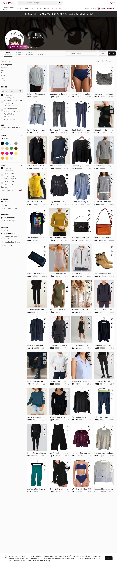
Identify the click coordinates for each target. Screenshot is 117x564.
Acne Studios (7, 114)
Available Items (8, 233)
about (103, 53)
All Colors (6, 138)
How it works (90, 8)
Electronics (5, 81)
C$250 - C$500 (8, 182)
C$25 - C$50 (7, 173)
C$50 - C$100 (8, 176)
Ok (109, 558)
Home (39, 8)
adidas (5, 117)
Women (19, 8)
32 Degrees (7, 103)
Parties (46, 8)
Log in (106, 3)
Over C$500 (7, 184)
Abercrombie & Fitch (10, 111)
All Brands (6, 95)
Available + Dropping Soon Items (10, 238)
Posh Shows (56, 8)
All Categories (6, 65)
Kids (32, 8)
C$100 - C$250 (8, 179)
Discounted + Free (9, 208)
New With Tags (8, 221)
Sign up (113, 3)
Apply (20, 190)
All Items (5, 202)
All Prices (6, 168)
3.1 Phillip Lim (7, 98)
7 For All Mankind (9, 106)
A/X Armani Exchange (10, 109)
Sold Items (6, 245)
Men (26, 8)
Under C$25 (7, 171)
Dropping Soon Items (10, 242)
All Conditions (8, 218)
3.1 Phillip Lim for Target (11, 100)
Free (4, 205)
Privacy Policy (45, 561)
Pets (2, 78)
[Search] (42, 3)
